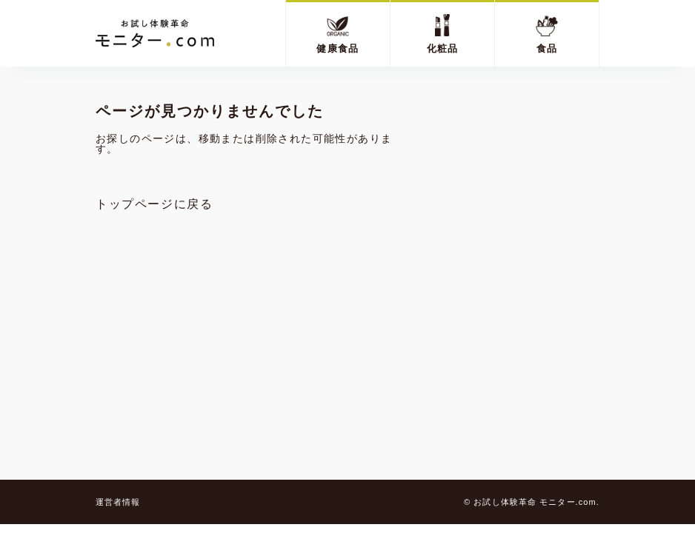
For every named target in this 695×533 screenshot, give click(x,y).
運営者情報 (118, 501)
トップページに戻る (154, 204)
